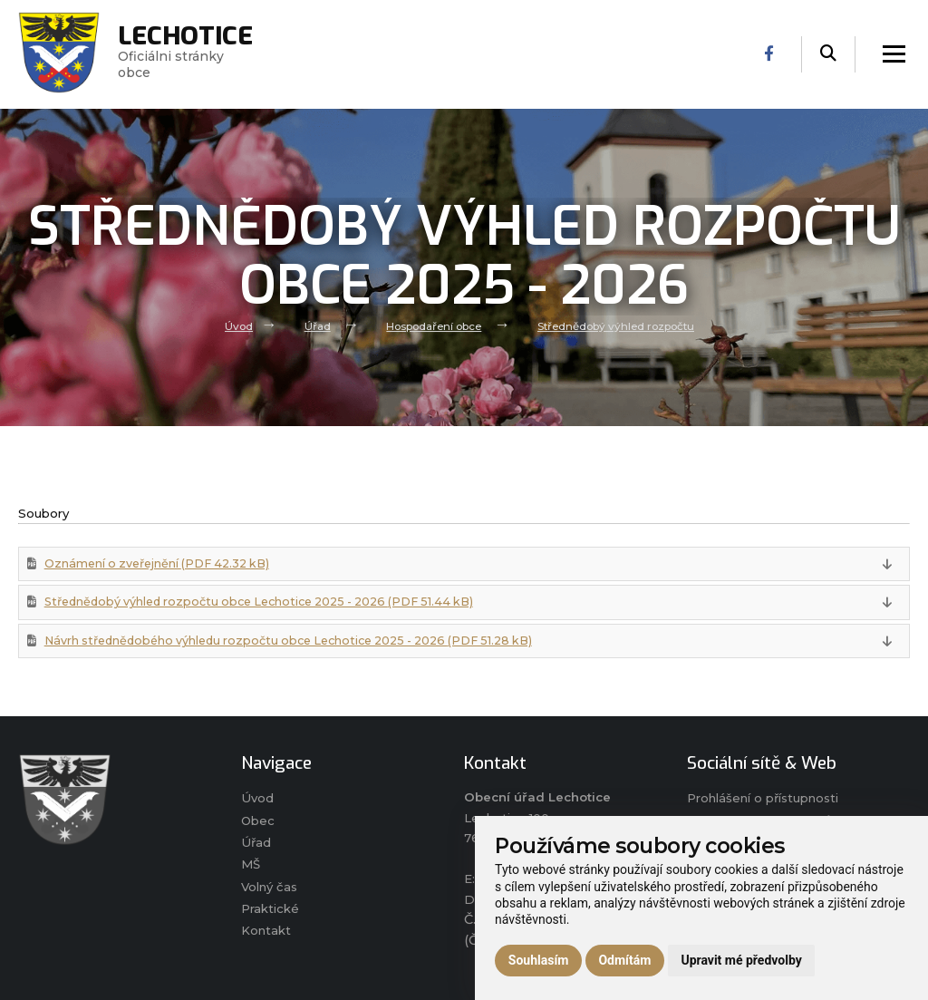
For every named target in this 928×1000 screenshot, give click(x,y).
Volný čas (269, 889)
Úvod (238, 325)
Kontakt (266, 934)
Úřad (317, 325)
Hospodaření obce (432, 325)
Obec (258, 822)
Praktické (270, 911)
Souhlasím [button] (538, 960)
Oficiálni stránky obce (185, 54)
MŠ (250, 866)
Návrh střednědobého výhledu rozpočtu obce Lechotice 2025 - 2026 (295, 642)
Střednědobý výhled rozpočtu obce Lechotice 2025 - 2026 (265, 602)
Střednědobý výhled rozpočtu (615, 325)
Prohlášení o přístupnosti (762, 799)
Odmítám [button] (624, 960)
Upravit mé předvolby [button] (741, 960)
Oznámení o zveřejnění (159, 563)
